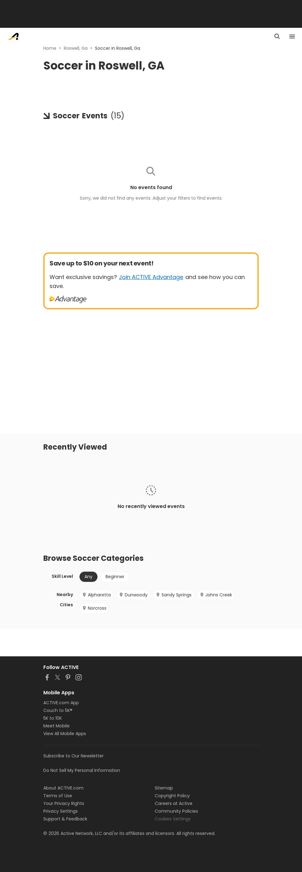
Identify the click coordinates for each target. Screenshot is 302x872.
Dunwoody (133, 595)
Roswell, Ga (76, 48)
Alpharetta (96, 595)
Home (49, 48)
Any (88, 577)
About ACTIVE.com (63, 788)
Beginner (115, 577)
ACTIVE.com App (61, 703)
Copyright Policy (172, 796)
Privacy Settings (60, 811)
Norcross (94, 608)
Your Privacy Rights (63, 803)
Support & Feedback (65, 819)
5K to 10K (52, 718)
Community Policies (176, 811)
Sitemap (164, 788)
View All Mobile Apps (64, 733)
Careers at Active (173, 803)
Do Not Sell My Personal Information (81, 770)
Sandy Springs (174, 595)
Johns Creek (216, 595)
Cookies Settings (173, 819)
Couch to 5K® (57, 710)
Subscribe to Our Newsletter (73, 756)
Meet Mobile (56, 726)
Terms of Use (57, 796)
